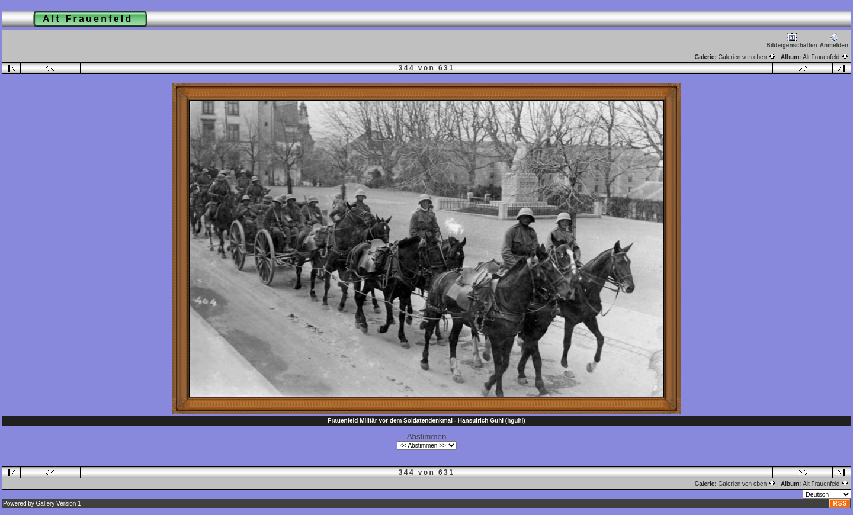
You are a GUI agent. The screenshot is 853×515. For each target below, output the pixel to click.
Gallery (45, 503)
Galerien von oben (747, 57)
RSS (840, 503)
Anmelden (834, 41)
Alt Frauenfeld (826, 57)
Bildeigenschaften (792, 41)
